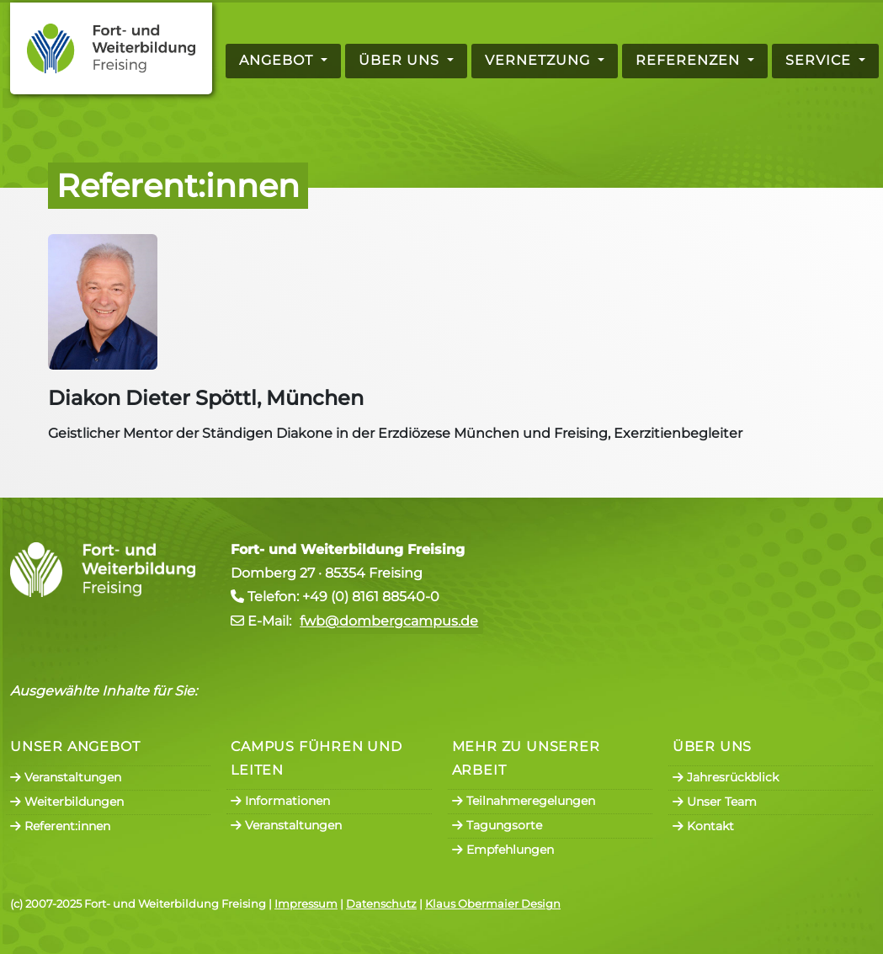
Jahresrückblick (726, 777)
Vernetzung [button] (539, 60)
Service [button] (820, 60)
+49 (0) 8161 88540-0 (370, 597)
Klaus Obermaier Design (493, 904)
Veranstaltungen (65, 777)
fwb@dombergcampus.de (389, 621)
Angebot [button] (278, 60)
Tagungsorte (497, 825)
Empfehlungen (503, 849)
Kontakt (703, 826)
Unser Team (715, 801)
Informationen (280, 800)
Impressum (306, 904)
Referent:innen (60, 826)
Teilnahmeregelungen (523, 800)
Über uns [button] (401, 60)
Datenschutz (381, 904)
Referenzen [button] (690, 60)
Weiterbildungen (67, 801)
